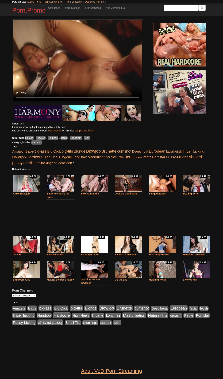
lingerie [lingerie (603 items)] (66, 157)
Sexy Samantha (90, 193)
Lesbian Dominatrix (126, 193)
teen (87, 138)
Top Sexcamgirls (54, 1)
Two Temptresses (159, 254)
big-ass (29, 138)
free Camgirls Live (116, 7)
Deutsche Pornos (94, 1)
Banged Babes (157, 193)
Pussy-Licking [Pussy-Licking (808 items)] (177, 157)
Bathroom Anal (21, 279)
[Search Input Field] (181, 8)
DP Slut (17, 254)
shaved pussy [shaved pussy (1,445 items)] (50, 322)
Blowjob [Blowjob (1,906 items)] (93, 151)
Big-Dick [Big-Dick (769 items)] (54, 151)
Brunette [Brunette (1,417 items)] (109, 151)
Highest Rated (93, 7)
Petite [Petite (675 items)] (147, 157)
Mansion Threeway (194, 254)
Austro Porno (34, 1)
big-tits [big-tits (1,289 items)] (67, 151)
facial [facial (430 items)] (170, 151)
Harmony (37, 142)
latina (64, 138)
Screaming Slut (90, 254)
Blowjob (40, 138)
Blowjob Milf (190, 279)
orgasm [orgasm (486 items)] (136, 157)
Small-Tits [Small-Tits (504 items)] (30, 163)
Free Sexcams (74, 1)
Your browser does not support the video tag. (77, 60)
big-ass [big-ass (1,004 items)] (40, 151)
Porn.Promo (29, 10)
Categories (54, 7)
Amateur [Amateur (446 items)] (18, 151)
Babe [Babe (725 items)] (29, 151)
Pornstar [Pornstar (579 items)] (158, 157)
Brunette (53, 138)
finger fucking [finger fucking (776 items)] (193, 151)
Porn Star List (72, 7)
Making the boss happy (60, 279)
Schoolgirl (75, 138)
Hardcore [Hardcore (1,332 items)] (34, 157)
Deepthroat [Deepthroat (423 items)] (140, 151)
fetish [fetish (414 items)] (178, 151)
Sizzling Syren (191, 193)
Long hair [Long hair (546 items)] (80, 157)
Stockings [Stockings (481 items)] (46, 163)
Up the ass (121, 279)
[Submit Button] (202, 8)
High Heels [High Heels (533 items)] (51, 157)
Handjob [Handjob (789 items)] (19, 157)
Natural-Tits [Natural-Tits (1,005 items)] (120, 157)
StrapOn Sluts (55, 254)
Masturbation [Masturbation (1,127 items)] (98, 157)
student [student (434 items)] (59, 163)
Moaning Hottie (157, 279)
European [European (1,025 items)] (157, 151)
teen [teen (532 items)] (68, 163)
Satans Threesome (126, 254)
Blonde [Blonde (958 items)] (79, 151)
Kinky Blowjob (21, 193)
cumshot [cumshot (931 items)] (124, 151)
